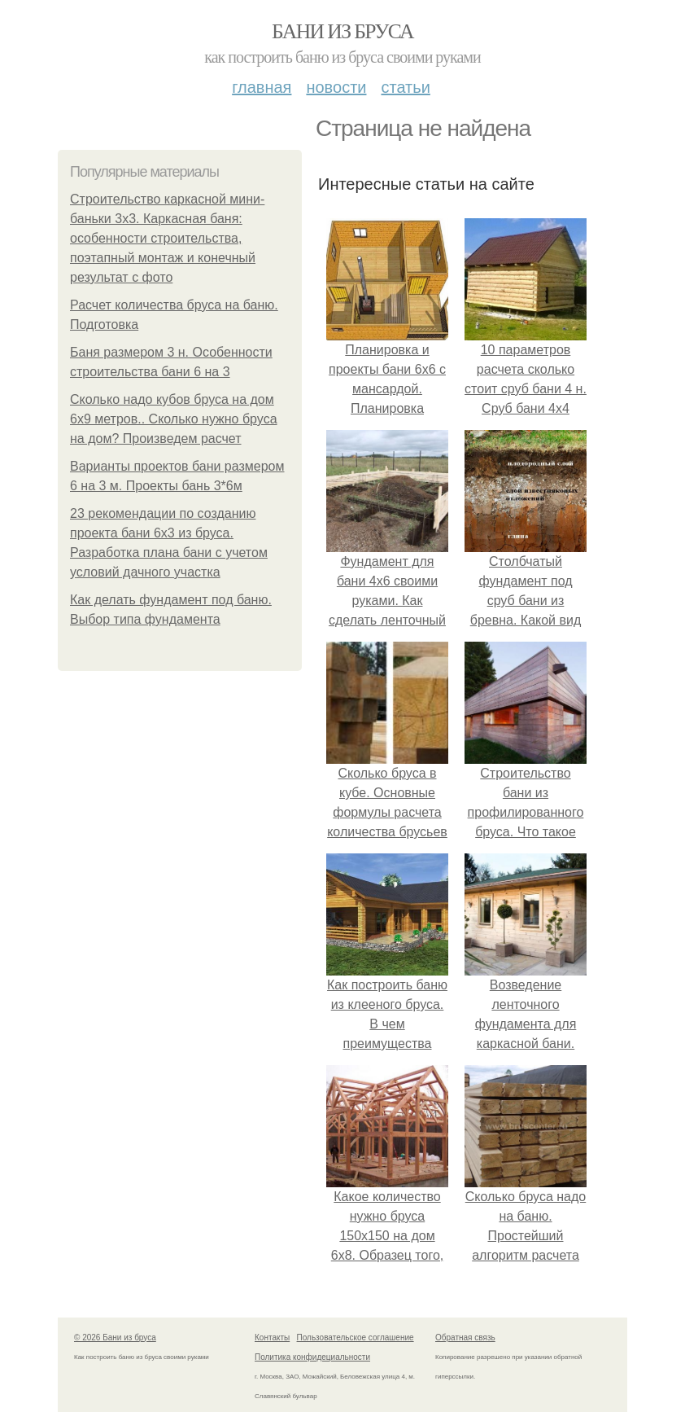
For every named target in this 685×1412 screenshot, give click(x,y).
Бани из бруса (342, 31)
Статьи (405, 87)
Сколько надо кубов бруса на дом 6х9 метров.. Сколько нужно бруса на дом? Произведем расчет (173, 418)
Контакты (272, 1337)
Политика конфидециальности (312, 1357)
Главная (261, 87)
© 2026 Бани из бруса (115, 1337)
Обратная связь (465, 1337)
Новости (336, 87)
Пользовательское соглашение (355, 1337)
